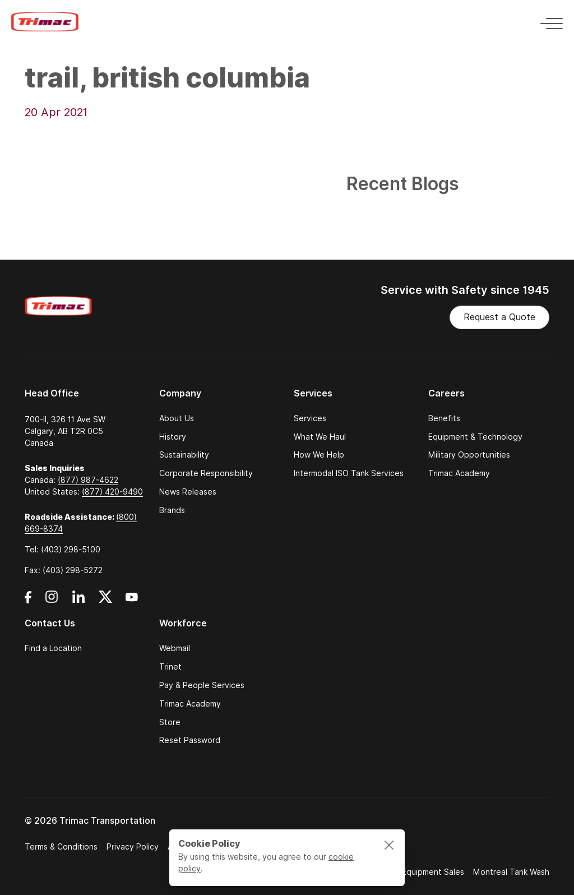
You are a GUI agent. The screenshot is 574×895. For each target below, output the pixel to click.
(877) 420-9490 (112, 491)
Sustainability (184, 455)
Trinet (170, 667)
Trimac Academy (459, 473)
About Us (176, 418)
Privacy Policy (133, 846)
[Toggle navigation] (548, 21)
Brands (172, 510)
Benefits (444, 418)
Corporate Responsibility (206, 473)
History (172, 437)
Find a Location (53, 648)
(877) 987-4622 (88, 480)
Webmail (174, 648)
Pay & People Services (201, 685)
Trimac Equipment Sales (419, 872)
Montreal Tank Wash (511, 872)
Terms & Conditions (61, 846)
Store (169, 722)
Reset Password (189, 740)
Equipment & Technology (475, 437)
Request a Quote (499, 317)
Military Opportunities (469, 455)
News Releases (187, 492)
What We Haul (320, 437)
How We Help (319, 455)
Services (310, 418)
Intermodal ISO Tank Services (349, 473)
